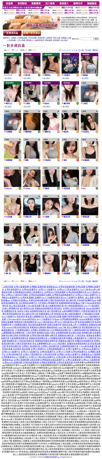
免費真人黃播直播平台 (76, 338)
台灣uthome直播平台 (90, 349)
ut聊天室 (53, 335)
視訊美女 (58, 308)
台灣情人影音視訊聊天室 (74, 308)
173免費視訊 (82, 325)
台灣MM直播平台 (30, 289)
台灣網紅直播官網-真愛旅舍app (43, 287)
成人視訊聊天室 (54, 311)
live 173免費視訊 (44, 319)
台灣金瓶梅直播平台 (56, 349)
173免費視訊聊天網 (57, 338)
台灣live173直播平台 (11, 352)
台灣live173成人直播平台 (86, 295)
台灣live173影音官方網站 (17, 295)
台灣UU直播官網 (73, 360)
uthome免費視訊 (86, 319)
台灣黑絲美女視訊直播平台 (52, 360)
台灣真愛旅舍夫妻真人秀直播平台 (28, 292)
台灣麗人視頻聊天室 (39, 330)
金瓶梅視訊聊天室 (38, 311)
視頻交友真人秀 (69, 325)
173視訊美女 (80, 335)
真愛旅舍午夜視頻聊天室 (25, 322)
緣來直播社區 (8, 330)
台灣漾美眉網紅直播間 (30, 298)
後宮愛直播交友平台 (91, 327)
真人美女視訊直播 (17, 306)
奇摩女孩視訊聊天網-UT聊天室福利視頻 (47, 300)
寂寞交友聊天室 (54, 325)
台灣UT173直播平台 (47, 289)
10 (76, 50)
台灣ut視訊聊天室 (14, 354)
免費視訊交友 (10, 311)
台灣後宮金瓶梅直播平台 (63, 295)
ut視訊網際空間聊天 (71, 311)
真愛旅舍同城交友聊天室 (46, 341)
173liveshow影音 (13, 319)
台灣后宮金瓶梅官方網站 (40, 295)
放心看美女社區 (27, 308)
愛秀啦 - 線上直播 (86, 298)
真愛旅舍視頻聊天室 (44, 308)
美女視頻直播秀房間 (37, 325)
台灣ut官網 (80, 287)
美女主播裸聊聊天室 (41, 343)
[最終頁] (95, 50)
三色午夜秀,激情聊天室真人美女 (40, 333)
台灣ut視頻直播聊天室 (76, 292)
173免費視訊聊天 (20, 325)
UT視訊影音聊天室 (25, 341)
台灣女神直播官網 (66, 287)
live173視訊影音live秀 (47, 322)
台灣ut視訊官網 (49, 354)
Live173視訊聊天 (58, 343)
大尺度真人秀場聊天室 (48, 303)
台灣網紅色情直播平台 (51, 457)
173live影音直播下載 (35, 306)
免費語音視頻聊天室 (84, 341)
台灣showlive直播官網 (12, 362)
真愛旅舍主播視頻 (38, 327)
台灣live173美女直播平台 (68, 289)
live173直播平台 (70, 298)
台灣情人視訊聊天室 (31, 346)
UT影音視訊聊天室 (89, 311)
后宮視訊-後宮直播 (21, 349)
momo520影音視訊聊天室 (17, 327)
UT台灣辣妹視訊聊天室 (60, 330)
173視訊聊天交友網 (90, 314)
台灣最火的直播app (19, 300)
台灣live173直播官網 (90, 360)
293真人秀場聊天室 (10, 308)
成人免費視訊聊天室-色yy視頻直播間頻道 (64, 306)
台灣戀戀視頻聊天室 (69, 346)
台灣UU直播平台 (38, 349)
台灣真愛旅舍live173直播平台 (14, 357)
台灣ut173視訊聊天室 (32, 354)
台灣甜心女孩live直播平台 (69, 354)
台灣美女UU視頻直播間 (55, 292)
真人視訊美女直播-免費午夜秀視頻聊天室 (64, 316)
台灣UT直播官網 (21, 287)
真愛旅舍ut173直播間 (90, 354)
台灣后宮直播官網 (64, 362)
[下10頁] (88, 50)
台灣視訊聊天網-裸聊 (39, 335)
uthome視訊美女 (29, 319)
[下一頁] (81, 50)
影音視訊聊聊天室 (86, 322)
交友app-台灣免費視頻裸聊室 (65, 319)
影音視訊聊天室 (14, 346)
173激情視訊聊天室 (80, 330)
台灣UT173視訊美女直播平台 (42, 357)
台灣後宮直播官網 (47, 362)
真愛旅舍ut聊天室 (66, 335)
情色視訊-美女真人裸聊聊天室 (30, 316)
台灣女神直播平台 (13, 289)
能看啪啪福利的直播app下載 (72, 303)
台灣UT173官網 (63, 352)
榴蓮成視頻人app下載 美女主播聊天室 (64, 327)
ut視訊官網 (8, 287)
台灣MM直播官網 (31, 362)
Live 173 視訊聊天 (92, 306)
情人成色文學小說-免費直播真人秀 (37, 314)
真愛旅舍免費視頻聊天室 (78, 343)
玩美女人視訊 (23, 311)
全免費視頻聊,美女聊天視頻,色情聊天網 (74, 333)
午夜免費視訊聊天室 (19, 338)
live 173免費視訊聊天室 (52, 298)
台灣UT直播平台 (73, 349)
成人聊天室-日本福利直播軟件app (81, 300)
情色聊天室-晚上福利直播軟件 (67, 314)
